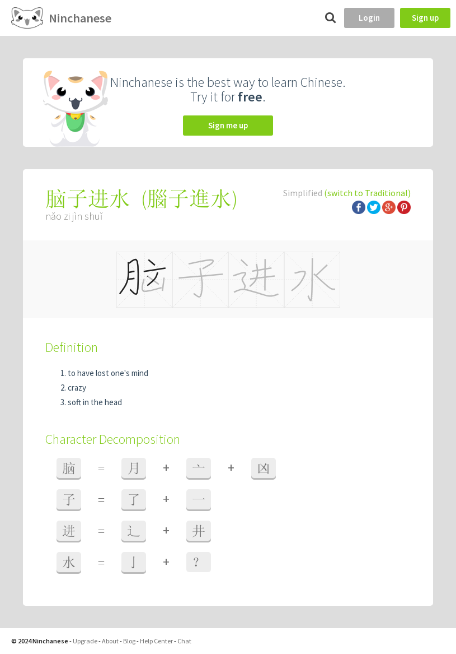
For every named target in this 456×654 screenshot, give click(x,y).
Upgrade (85, 641)
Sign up (425, 17)
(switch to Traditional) (367, 192)
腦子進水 (189, 198)
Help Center (156, 641)
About (110, 641)
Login (369, 17)
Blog (129, 641)
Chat (184, 641)
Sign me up (228, 125)
